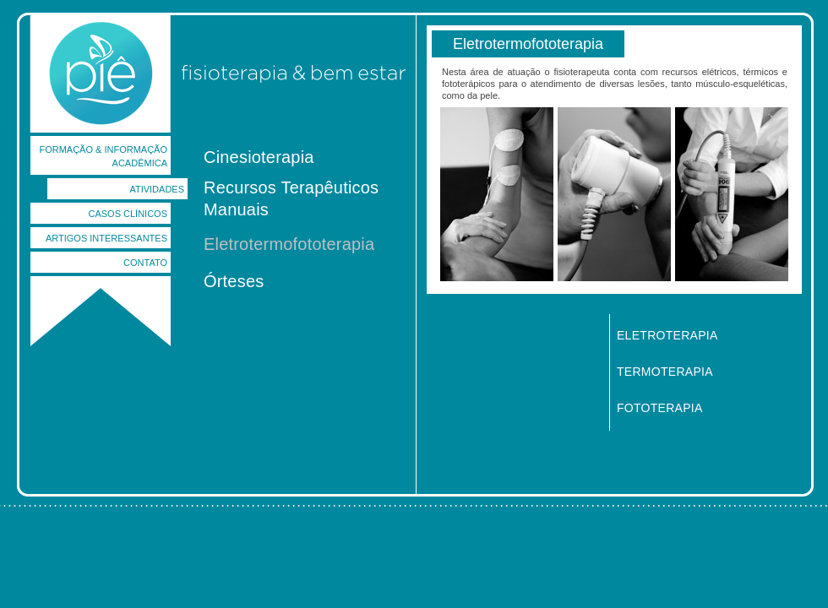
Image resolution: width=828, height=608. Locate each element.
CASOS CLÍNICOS (127, 214)
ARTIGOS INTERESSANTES (106, 238)
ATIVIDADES (156, 189)
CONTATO (145, 263)
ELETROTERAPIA (667, 335)
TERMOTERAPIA (665, 371)
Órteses (234, 281)
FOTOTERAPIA (660, 408)
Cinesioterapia (259, 157)
